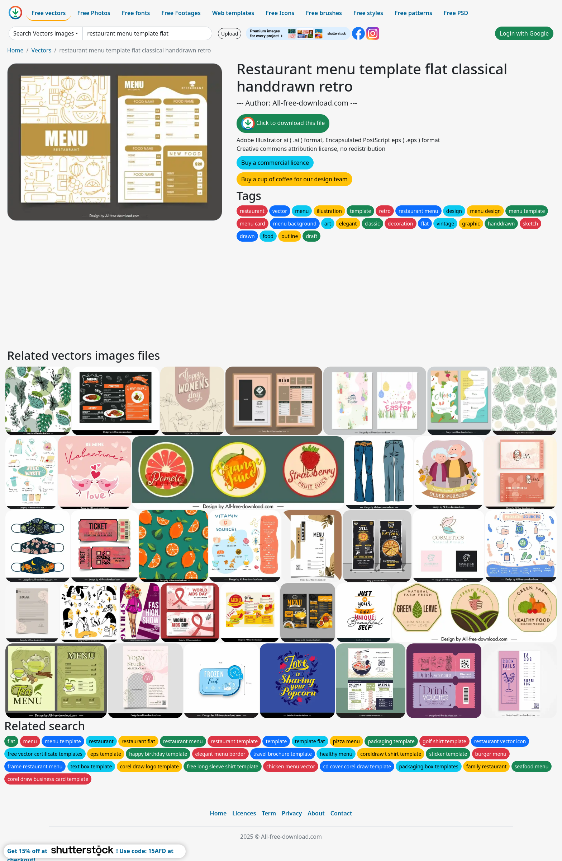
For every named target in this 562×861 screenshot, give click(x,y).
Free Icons (280, 13)
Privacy (292, 813)
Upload (229, 33)
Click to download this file (283, 123)
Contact (341, 813)
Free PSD (456, 13)
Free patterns (413, 13)
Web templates (233, 13)
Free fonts (136, 13)
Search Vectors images (43, 33)
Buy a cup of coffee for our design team (294, 179)
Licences (244, 813)
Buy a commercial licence (275, 163)
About (316, 813)
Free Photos (93, 13)
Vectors (41, 50)
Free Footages (181, 13)
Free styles (368, 13)
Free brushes (324, 13)
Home (15, 50)
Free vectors (49, 13)
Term (269, 813)
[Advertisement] (221, 293)
